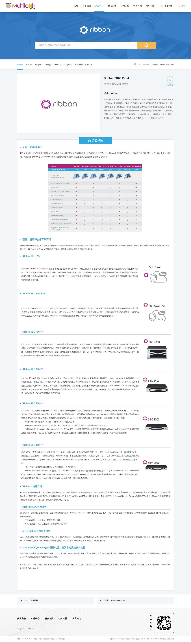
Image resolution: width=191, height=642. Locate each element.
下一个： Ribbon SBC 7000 (112, 600)
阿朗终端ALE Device (83, 65)
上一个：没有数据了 (30, 600)
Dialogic (48, 65)
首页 (76, 6)
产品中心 (99, 6)
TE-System (67, 65)
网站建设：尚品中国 (166, 639)
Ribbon (156, 65)
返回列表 (170, 81)
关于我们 (86, 6)
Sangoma (38, 65)
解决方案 (112, 6)
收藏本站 (168, 6)
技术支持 (125, 6)
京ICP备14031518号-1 (151, 639)
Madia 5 (57, 65)
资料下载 (150, 6)
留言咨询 (137, 6)
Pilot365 (29, 65)
